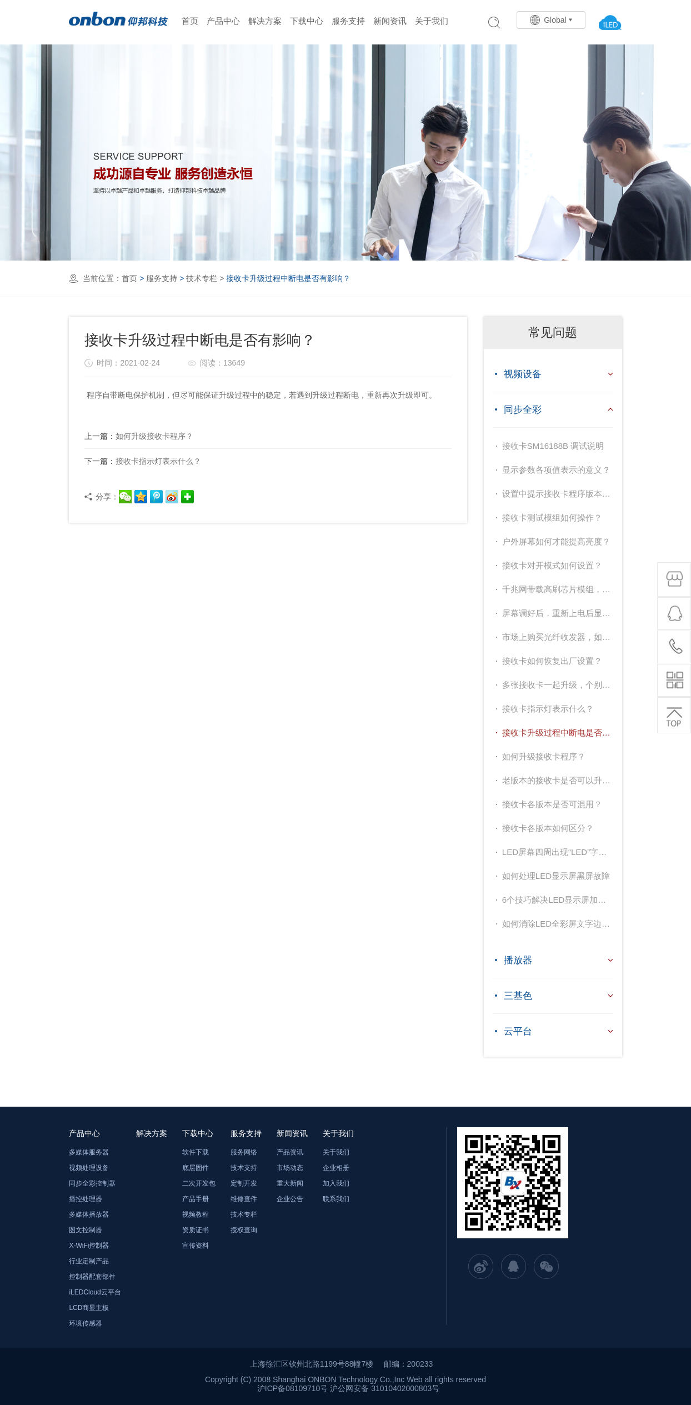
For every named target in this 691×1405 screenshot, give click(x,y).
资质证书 (195, 1230)
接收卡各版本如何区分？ (548, 828)
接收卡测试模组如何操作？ (552, 517)
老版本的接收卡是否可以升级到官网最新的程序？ (557, 780)
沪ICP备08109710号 (292, 1388)
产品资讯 (290, 1152)
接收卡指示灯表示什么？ (142, 461)
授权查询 (244, 1230)
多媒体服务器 (89, 1152)
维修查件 (244, 1199)
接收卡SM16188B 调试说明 (553, 446)
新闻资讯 (390, 21)
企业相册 (336, 1168)
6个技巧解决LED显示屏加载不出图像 (557, 899)
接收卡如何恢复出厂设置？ (552, 661)
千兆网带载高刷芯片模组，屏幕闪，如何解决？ (557, 589)
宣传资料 (195, 1245)
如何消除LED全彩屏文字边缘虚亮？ (557, 923)
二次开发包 (199, 1183)
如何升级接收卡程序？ (138, 436)
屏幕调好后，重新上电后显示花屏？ (557, 613)
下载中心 (306, 21)
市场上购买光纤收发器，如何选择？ (557, 637)
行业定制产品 (89, 1261)
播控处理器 (85, 1199)
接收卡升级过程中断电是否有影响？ (557, 732)
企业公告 (290, 1199)
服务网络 (244, 1152)
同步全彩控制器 (92, 1183)
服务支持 (348, 21)
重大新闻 (290, 1183)
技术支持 (244, 1168)
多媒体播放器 (89, 1214)
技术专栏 (201, 278)
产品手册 (195, 1199)
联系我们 (336, 1199)
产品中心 (223, 21)
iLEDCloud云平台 (95, 1292)
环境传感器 (85, 1323)
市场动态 (290, 1168)
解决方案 (265, 21)
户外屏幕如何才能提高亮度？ (556, 541)
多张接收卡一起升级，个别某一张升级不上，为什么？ (557, 684)
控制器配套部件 (92, 1277)
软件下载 (195, 1152)
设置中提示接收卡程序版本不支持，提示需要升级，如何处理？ (557, 493)
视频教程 (195, 1214)
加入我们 (336, 1183)
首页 (190, 21)
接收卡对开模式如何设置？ (552, 565)
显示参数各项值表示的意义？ (556, 469)
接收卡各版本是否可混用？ (552, 804)
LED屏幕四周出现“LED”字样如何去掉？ (557, 852)
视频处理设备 (89, 1168)
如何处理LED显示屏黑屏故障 (556, 876)
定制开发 (244, 1183)
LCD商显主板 (89, 1308)
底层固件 (195, 1168)
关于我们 (431, 21)
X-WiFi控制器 (89, 1245)
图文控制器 (85, 1230)
